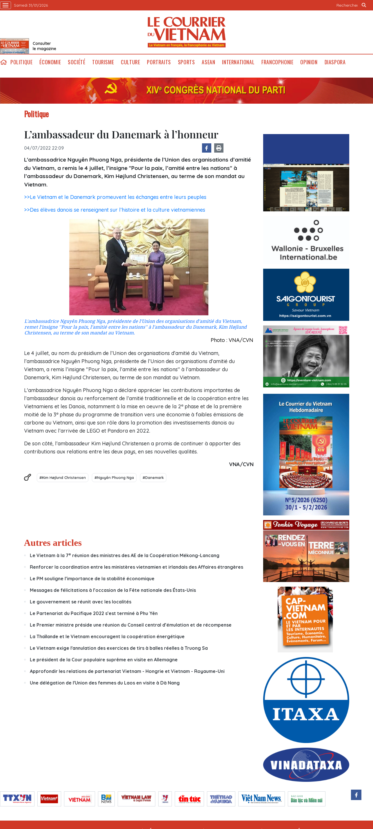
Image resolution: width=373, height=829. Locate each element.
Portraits (159, 62)
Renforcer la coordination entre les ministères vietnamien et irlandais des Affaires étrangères (136, 567)
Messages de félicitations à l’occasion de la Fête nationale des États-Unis (113, 590)
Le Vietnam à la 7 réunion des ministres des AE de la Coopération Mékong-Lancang (124, 555)
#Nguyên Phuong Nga (114, 477)
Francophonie (277, 62)
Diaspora (335, 62)
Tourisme (103, 62)
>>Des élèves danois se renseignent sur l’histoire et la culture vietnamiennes (114, 209)
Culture (130, 62)
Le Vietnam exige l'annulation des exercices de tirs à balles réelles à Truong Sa (119, 648)
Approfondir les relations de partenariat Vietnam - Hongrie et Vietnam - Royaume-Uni (127, 671)
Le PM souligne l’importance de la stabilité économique (93, 578)
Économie (50, 62)
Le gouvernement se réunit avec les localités (81, 602)
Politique (21, 62)
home (3, 62)
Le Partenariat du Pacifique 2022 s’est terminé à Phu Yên (94, 613)
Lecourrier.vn (186, 32)
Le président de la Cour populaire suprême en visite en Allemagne (104, 660)
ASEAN (208, 62)
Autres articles (53, 542)
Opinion (308, 62)
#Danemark (153, 477)
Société (76, 62)
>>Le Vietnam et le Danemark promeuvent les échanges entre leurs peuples (115, 197)
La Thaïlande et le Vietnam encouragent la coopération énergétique (107, 636)
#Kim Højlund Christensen (62, 477)
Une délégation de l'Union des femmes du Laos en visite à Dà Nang (105, 683)
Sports (186, 62)
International (238, 62)
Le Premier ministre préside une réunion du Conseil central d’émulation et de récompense (131, 625)
